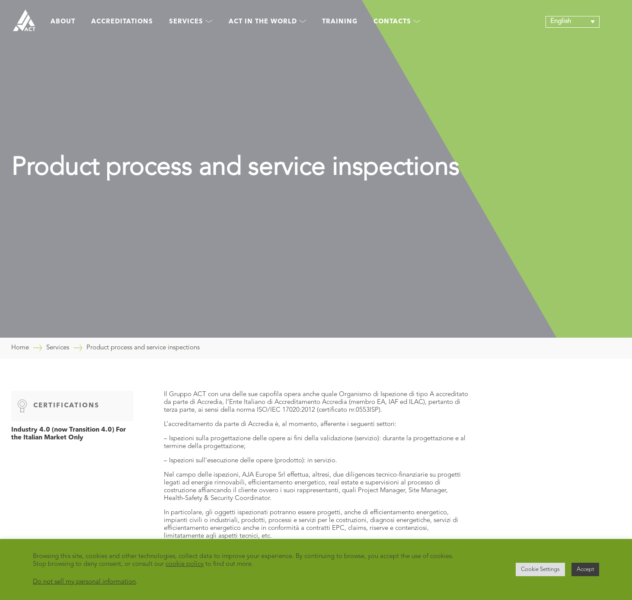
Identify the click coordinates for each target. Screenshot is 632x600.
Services (190, 22)
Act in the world (267, 22)
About (63, 22)
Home (20, 348)
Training (339, 22)
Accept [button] (585, 569)
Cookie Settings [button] (540, 569)
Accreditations (122, 22)
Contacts (396, 22)
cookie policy (185, 564)
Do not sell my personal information (84, 582)
